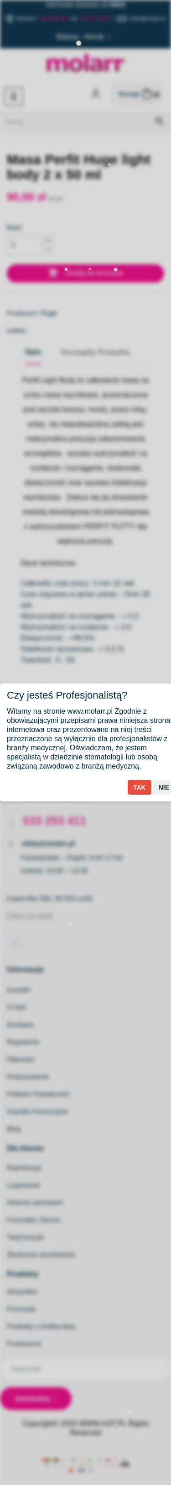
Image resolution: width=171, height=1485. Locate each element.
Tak (139, 787)
